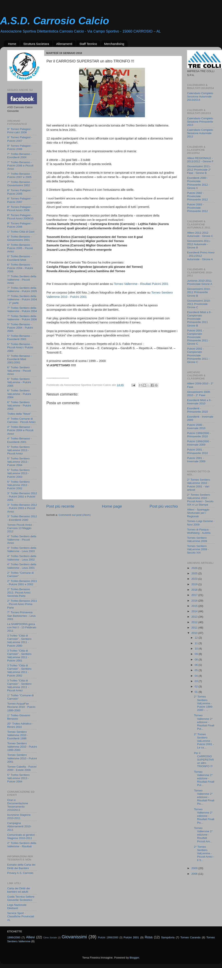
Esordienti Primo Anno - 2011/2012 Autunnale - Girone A (201, 256)
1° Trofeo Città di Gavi (20, 231)
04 (197, 675)
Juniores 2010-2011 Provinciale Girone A (199, 282)
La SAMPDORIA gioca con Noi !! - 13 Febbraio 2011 (21, 627)
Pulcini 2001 (131, 937)
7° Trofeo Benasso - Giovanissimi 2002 (19, 183)
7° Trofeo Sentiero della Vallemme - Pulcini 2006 (22, 318)
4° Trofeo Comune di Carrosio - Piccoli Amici (21, 420)
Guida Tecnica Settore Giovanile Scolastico (21, 898)
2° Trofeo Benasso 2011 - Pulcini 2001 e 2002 (22, 582)
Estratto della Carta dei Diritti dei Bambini (21, 866)
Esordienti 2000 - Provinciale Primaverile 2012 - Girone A (198, 183)
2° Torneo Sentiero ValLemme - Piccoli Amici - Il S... (204, 853)
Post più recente (60, 506)
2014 (194, 611)
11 (197, 643)
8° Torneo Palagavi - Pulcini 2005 (19, 192)
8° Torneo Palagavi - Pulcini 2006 (19, 225)
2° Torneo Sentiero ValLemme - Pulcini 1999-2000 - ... (203, 703)
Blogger (134, 957)
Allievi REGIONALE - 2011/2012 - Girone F (200, 160)
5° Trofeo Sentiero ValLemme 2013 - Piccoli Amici (18, 450)
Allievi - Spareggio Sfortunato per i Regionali (198, 513)
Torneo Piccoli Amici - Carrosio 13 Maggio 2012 (20, 528)
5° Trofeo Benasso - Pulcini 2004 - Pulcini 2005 (20, 327)
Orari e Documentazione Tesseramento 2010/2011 (17, 805)
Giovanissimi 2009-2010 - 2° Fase (199, 393)
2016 (194, 600)
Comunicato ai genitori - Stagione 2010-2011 (22, 836)
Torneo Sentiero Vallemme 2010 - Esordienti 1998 (17, 735)
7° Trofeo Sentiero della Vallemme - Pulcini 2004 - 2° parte (22, 299)
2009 (194, 868)
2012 (194, 622)
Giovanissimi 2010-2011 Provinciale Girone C (199, 304)
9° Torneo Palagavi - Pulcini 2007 (19, 139)
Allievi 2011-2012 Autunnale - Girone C (200, 234)
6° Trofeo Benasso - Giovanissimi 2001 (19, 238)
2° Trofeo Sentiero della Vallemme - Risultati (21, 845)
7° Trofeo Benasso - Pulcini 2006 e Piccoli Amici (20, 165)
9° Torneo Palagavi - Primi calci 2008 (19, 131)
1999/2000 (13, 937)
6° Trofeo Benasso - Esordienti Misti (19, 258)
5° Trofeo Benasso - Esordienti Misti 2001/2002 (19, 359)
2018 (194, 589)
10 (197, 648)
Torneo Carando (190, 937)
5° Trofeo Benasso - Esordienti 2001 (19, 337)
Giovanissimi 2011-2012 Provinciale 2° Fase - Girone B (199, 169)
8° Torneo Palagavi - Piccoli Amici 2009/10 (20, 217)
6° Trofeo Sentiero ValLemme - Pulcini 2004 (19, 394)
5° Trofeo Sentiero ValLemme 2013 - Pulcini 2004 (18, 462)
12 (197, 637)
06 (197, 664)
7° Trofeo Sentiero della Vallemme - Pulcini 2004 (22, 309)
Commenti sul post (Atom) (75, 514)
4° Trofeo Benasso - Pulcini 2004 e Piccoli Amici (20, 430)
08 (197, 659)
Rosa (149, 937)
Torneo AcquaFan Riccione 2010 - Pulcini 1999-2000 (21, 707)
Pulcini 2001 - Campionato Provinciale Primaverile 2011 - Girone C (198, 337)
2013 (194, 616)
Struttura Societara (36, 44)
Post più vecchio (163, 506)
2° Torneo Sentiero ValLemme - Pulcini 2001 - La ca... (204, 741)
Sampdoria (168, 937)
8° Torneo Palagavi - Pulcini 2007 (19, 200)
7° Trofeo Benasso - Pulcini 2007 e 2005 (19, 175)
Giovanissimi (74, 936)
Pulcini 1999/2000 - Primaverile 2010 (199, 435)
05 (197, 670)
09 (197, 653)
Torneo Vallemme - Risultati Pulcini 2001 (141, 284)
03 (197, 681)
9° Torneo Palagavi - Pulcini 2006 (19, 147)
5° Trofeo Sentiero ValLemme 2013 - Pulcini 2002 (18, 485)
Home (12, 44)
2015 (194, 605)
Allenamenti (64, 44)
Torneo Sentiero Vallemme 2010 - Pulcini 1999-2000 (22, 746)
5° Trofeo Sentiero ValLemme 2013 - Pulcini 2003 (18, 473)
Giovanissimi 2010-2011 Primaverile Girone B (199, 292)
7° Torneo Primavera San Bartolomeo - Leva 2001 (21, 615)
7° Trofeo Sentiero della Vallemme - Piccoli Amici (21, 279)
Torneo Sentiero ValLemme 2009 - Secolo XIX (198, 549)
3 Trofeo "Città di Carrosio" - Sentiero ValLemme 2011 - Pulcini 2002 (19, 670)
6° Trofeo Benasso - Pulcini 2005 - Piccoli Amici (20, 248)
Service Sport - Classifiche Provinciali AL (20, 916)
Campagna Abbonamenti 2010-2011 (19, 826)
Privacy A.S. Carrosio (20, 872)
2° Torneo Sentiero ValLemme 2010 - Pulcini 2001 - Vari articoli (198, 484)
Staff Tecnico (88, 44)
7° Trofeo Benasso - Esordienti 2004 (19, 155)
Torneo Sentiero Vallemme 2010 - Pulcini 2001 (22, 758)
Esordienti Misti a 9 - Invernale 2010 (199, 402)
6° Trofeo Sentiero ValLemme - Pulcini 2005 (19, 382)
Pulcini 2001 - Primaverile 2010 (197, 451)
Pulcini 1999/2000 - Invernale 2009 (199, 443)
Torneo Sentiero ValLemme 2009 (197, 539)
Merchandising (114, 44)
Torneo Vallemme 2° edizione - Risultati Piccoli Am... (203, 834)
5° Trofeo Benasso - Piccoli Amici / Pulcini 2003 (20, 347)
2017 (194, 595)
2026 (194, 568)
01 (197, 691)
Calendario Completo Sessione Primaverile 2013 (200, 121)
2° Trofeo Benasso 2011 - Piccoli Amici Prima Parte (22, 604)
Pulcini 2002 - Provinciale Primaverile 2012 (197, 196)
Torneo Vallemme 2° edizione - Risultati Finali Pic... (204, 797)
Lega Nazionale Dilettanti (17, 906)
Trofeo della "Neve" (19, 413)
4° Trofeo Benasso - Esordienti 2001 (19, 440)
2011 (194, 627)
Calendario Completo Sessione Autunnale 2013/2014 (200, 96)
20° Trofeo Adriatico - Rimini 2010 (20, 725)
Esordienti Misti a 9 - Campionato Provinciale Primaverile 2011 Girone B (199, 319)
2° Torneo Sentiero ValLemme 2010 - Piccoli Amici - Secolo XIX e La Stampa (200, 499)
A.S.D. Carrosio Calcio (54, 21)
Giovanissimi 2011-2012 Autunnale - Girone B (199, 244)
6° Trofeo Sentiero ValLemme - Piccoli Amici (19, 371)
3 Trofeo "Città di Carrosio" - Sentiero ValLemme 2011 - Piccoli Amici (19, 685)
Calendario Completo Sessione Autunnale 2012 (200, 133)
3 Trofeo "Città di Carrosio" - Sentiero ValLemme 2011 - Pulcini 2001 (19, 655)
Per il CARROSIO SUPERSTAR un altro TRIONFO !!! (204, 759)
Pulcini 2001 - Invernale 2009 (196, 459)
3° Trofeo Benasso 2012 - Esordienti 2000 (22, 518)
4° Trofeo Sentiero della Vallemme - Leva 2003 (21, 549)
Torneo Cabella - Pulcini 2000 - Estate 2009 (22, 768)
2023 (194, 578)
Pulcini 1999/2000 (108, 937)
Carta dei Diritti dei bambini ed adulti (18, 890)
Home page (112, 506)
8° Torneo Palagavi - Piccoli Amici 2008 (19, 208)
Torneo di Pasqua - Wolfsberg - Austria (198, 531)
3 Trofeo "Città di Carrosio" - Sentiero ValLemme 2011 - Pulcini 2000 (19, 640)
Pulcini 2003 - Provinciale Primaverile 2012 (197, 208)
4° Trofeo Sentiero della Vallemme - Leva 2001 (21, 566)
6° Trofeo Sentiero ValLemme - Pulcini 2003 (19, 405)
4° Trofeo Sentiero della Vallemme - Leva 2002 (21, 558)
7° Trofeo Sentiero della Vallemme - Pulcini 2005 (22, 289)
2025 (194, 573)
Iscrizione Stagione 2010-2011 (19, 816)
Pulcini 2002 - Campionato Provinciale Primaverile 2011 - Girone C (198, 355)
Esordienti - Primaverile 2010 (197, 410)
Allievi (30, 937)
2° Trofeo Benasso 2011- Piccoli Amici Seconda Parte (18, 592)
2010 (194, 632)
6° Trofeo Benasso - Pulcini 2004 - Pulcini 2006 (20, 268)
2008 (194, 873)
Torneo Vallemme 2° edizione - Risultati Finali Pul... (204, 722)
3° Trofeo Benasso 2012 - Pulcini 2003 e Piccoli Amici (22, 508)
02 (197, 686)
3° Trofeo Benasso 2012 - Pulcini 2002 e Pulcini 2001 (22, 496)
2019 (194, 584)
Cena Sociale (50, 937)
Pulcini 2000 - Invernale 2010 (196, 426)
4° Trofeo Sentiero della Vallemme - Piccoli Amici (21, 539)
